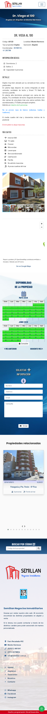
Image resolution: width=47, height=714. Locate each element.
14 (29, 310)
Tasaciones (12, 675)
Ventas (10, 667)
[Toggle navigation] (42, 4)
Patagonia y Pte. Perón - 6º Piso (23, 482)
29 (35, 316)
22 (35, 313)
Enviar (23, 426)
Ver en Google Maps (23, 266)
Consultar (23, 344)
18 (12, 313)
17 (5, 313)
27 (24, 316)
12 (35, 331)
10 (24, 331)
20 (24, 313)
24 (5, 316)
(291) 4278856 (12, 652)
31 (5, 319)
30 (41, 316)
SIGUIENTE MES (36, 348)
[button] (42, 175)
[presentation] (22, 526)
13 (24, 310)
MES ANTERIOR (10, 348)
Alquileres (12, 671)
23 (41, 313)
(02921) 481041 (12, 649)
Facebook (10, 694)
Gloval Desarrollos (32, 712)
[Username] (21, 548)
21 (29, 313)
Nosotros (11, 678)
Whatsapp (10, 690)
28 (29, 316)
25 (12, 316)
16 (41, 310)
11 (29, 331)
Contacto (11, 682)
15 (35, 310)
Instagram (10, 697)
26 (18, 316)
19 (18, 313)
